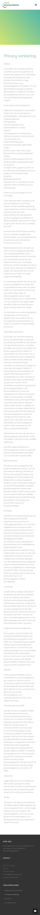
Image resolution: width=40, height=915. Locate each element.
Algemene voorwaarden (13, 890)
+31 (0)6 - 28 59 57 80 (10, 877)
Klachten (7, 899)
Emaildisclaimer (10, 903)
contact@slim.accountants (12, 874)
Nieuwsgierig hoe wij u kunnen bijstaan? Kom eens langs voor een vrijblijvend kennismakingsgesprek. (19, 848)
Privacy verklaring (11, 894)
